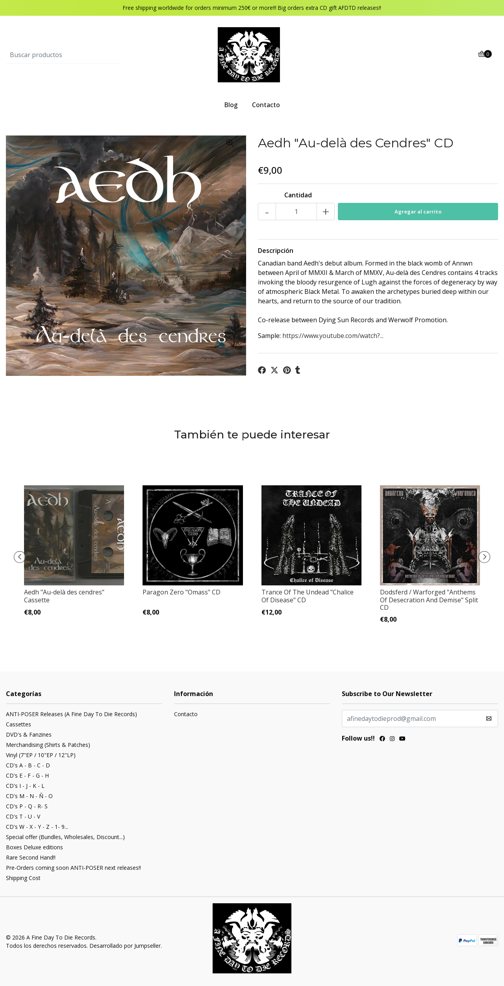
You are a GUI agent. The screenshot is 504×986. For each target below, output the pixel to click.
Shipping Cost (23, 878)
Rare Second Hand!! (31, 857)
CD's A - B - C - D (28, 765)
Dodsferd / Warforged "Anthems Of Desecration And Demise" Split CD (429, 599)
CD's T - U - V (23, 816)
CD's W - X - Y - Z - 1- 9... (37, 826)
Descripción (275, 250)
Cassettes (18, 724)
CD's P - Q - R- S (27, 806)
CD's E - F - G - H (27, 775)
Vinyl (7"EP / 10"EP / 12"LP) (41, 755)
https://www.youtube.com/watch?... (333, 335)
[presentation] (20, 557)
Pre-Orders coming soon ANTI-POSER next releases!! (73, 867)
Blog (231, 104)
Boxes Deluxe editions (34, 847)
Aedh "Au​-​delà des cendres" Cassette (64, 596)
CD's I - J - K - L (25, 785)
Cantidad (298, 195)
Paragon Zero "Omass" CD (181, 592)
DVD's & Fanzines (29, 734)
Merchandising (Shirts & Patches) (48, 744)
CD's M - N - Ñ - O (29, 796)
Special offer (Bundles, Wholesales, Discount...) (65, 837)
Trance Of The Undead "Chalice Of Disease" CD (307, 596)
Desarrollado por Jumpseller (125, 945)
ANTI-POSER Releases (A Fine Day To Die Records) (71, 714)
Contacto (266, 104)
